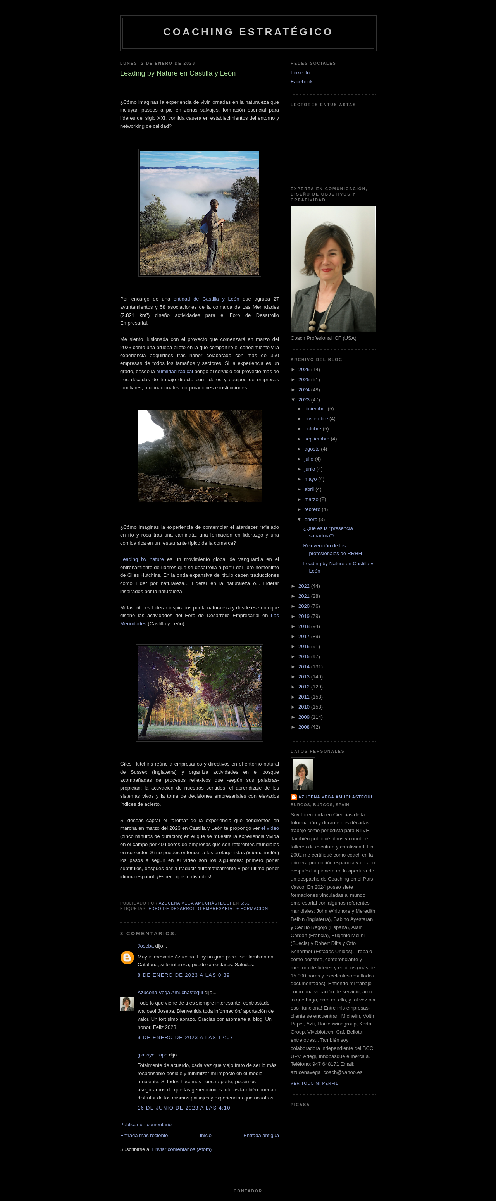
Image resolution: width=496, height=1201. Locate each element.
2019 (304, 616)
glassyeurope (152, 1055)
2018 (304, 626)
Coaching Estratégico (249, 32)
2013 (304, 677)
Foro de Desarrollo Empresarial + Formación (208, 909)
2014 (304, 666)
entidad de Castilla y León (206, 299)
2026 (304, 369)
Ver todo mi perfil (314, 1083)
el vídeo (270, 828)
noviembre (317, 419)
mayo (311, 479)
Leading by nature (142, 559)
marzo (312, 499)
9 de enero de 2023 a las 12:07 (185, 1037)
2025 (304, 379)
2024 (304, 389)
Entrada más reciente (144, 1135)
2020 (304, 606)
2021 (304, 596)
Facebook (302, 81)
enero (312, 519)
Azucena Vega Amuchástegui (170, 992)
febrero (313, 509)
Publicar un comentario (146, 1124)
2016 (304, 646)
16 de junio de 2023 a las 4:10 (184, 1108)
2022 (304, 586)
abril (310, 489)
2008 (304, 727)
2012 (304, 687)
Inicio (206, 1135)
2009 (304, 717)
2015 (304, 656)
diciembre (316, 408)
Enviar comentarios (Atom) (182, 1149)
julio (310, 459)
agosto (313, 449)
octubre (314, 429)
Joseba (146, 946)
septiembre (318, 439)
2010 (304, 707)
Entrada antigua (261, 1135)
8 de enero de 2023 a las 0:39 (184, 975)
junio (311, 469)
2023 (304, 400)
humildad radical (175, 371)
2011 (304, 697)
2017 (304, 636)
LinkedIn (300, 73)
